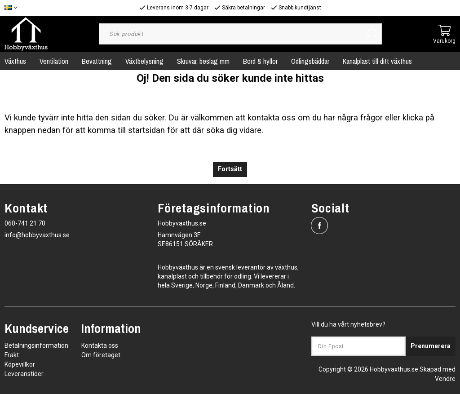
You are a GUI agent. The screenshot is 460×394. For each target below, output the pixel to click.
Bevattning (97, 61)
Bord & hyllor (260, 61)
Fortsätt (230, 169)
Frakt (11, 355)
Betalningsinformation (36, 345)
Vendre (445, 378)
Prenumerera (431, 346)
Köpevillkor (19, 364)
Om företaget (100, 355)
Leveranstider (24, 373)
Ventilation (54, 61)
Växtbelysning (144, 61)
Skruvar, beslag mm (203, 61)
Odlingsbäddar (310, 61)
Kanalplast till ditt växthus (377, 61)
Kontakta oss (99, 345)
